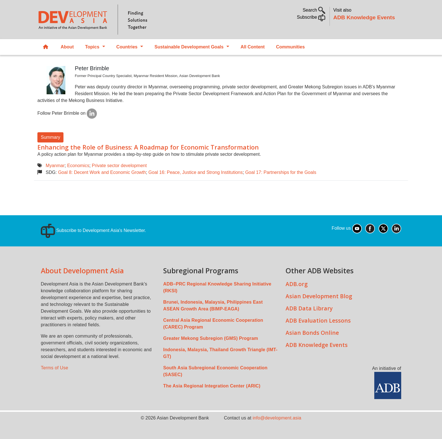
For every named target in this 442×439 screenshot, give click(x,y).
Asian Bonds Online (312, 332)
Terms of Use (54, 367)
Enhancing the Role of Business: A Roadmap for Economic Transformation (148, 147)
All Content (253, 46)
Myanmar (55, 165)
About (67, 46)
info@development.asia (277, 417)
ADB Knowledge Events (364, 17)
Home (45, 47)
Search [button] (314, 10)
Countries (127, 46)
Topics (92, 46)
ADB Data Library (309, 308)
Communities (290, 46)
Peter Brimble (92, 68)
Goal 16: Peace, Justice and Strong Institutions (195, 172)
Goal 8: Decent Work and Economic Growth (102, 172)
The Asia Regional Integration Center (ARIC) (211, 385)
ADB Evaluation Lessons (318, 320)
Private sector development (119, 165)
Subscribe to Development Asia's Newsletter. (93, 230)
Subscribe (311, 17)
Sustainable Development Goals (189, 46)
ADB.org (297, 284)
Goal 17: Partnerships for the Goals (280, 172)
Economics (78, 165)
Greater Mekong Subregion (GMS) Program (210, 338)
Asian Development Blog (319, 296)
